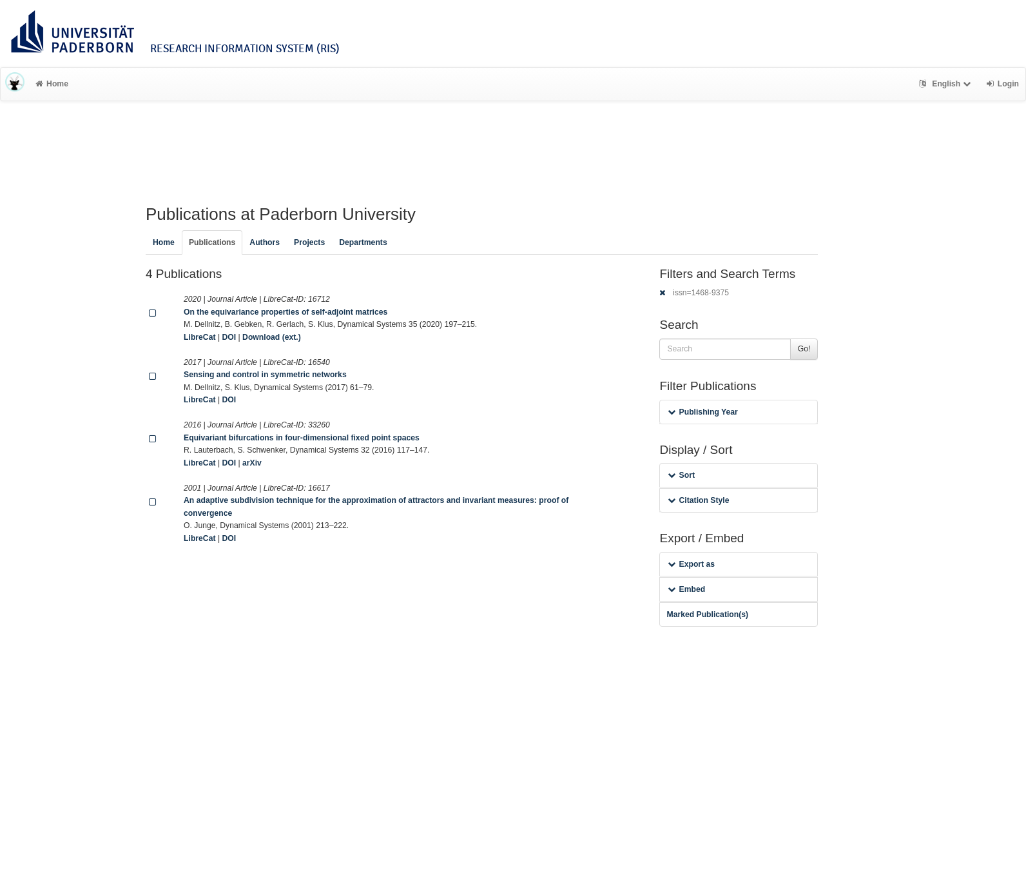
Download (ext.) (271, 337)
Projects (309, 242)
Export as (691, 564)
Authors (264, 242)
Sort (681, 475)
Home (51, 83)
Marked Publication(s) (707, 614)
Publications (212, 242)
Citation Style (698, 500)
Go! (804, 348)
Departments (363, 242)
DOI (229, 337)
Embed (686, 589)
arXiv (252, 462)
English (946, 83)
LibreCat (199, 337)
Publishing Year (702, 412)
